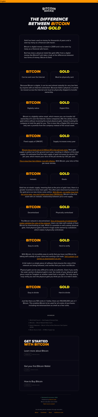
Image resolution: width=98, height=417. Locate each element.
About (36, 412)
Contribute (43, 412)
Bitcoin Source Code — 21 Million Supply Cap (42, 330)
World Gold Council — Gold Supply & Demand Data (44, 320)
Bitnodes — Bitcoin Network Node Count (41, 323)
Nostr (50, 412)
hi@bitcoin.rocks (58, 412)
